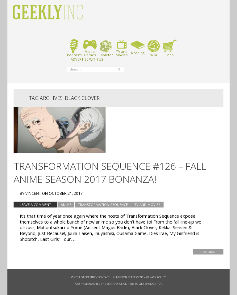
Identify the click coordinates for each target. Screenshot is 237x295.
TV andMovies (121, 48)
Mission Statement (129, 277)
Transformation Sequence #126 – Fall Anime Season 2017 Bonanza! (110, 172)
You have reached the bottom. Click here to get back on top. (118, 284)
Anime (66, 204)
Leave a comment (35, 204)
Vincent (33, 193)
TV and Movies (147, 204)
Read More (208, 252)
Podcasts (74, 48)
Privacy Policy (156, 277)
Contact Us (106, 277)
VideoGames (90, 48)
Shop (170, 48)
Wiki (154, 48)
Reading (138, 47)
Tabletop (106, 48)
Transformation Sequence (103, 204)
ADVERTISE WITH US (87, 59)
